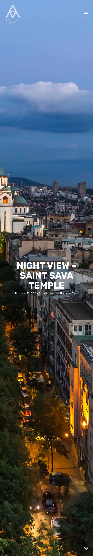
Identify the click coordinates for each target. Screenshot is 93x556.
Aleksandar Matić (69, 293)
